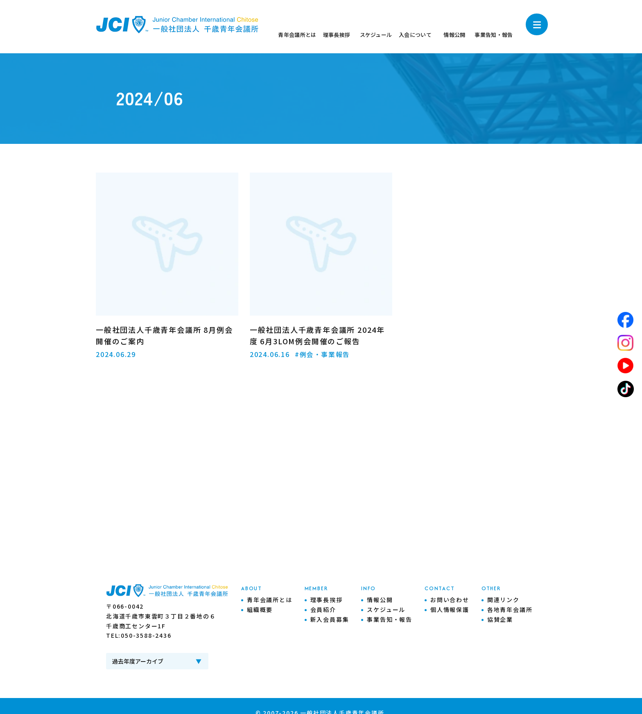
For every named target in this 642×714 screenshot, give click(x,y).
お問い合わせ (449, 600)
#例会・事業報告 (322, 354)
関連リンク (503, 600)
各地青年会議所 (510, 609)
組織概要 (260, 609)
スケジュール (386, 609)
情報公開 (380, 600)
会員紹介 (323, 609)
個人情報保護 (449, 609)
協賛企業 (500, 619)
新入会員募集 (329, 619)
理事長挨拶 (326, 600)
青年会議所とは (269, 600)
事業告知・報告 (389, 619)
